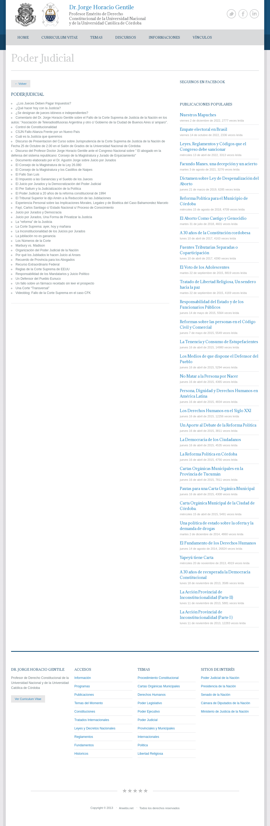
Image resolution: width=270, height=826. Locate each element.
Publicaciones (84, 695)
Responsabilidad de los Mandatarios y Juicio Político (52, 274)
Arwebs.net (126, 807)
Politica (143, 745)
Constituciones (84, 711)
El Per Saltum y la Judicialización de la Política (48, 189)
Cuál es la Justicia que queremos (39, 136)
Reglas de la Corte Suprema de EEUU (43, 269)
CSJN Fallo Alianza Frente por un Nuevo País (48, 132)
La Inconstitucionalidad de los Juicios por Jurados (51, 231)
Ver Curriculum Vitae (28, 698)
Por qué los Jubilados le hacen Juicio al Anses (48, 255)
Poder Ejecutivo (149, 711)
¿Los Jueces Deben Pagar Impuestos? (43, 103)
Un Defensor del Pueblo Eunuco (38, 279)
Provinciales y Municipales (156, 728)
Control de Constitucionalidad (36, 127)
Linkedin (254, 13)
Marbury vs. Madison (30, 245)
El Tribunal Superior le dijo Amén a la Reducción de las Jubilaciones (63, 198)
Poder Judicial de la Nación (220, 678)
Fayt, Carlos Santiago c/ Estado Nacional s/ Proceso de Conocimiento (65, 207)
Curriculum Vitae (59, 37)
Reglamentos (83, 737)
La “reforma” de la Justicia (34, 222)
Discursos (125, 37)
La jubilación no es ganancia (35, 236)
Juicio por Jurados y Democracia (38, 212)
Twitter (231, 13)
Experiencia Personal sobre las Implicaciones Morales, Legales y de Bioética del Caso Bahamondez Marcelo (92, 203)
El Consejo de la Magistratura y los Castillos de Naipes (54, 170)
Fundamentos (84, 745)
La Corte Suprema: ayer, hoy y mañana (43, 226)
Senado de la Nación (215, 695)
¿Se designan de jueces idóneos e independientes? (52, 113)
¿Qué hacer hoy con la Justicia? (38, 108)
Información (82, 678)
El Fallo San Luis (27, 174)
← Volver (21, 83)
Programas (82, 686)
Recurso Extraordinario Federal (38, 264)
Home (23, 37)
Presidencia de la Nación (218, 686)
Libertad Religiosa (150, 753)
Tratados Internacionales (91, 720)
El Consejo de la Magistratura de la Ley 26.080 (48, 165)
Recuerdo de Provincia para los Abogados (45, 260)
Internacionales (148, 737)
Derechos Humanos (152, 695)
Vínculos (202, 37)
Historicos (81, 753)
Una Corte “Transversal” (32, 288)
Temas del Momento (88, 703)
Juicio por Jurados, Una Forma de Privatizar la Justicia (54, 217)
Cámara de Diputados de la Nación (225, 703)
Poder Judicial (147, 720)
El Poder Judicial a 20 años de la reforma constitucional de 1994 (61, 193)
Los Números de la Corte (33, 241)
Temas (96, 37)
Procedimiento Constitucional (158, 678)
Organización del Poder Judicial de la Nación (47, 250)
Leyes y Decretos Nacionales (94, 728)
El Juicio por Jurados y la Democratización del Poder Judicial (58, 184)
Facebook (243, 13)
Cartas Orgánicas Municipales (159, 686)
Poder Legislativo (150, 703)
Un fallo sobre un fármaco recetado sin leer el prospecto (55, 283)
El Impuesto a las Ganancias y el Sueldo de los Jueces (54, 179)
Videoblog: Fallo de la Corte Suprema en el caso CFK (53, 293)
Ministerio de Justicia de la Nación (225, 711)
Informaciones (164, 37)
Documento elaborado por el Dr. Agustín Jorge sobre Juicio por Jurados (66, 160)
